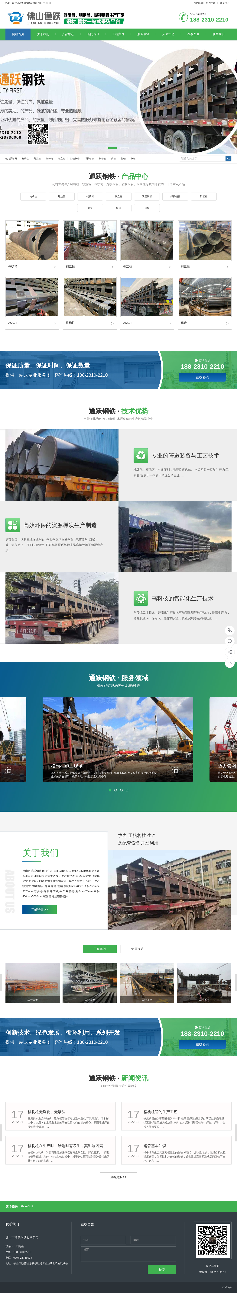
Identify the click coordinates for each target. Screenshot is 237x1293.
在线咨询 (202, 377)
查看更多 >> (118, 1177)
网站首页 (18, 34)
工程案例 (121, 34)
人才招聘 (171, 34)
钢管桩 (102, 158)
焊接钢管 (89, 158)
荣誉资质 (137, 949)
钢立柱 (61, 158)
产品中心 (71, 34)
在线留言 (196, 34)
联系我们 (224, 3)
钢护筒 (49, 158)
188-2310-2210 (230, 631)
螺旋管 (37, 158)
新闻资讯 (96, 34)
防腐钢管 (75, 158)
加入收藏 (210, 3)
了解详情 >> (39, 909)
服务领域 (146, 34)
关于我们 (46, 34)
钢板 (133, 158)
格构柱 (25, 158)
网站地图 (198, 3)
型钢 (123, 158)
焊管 (113, 158)
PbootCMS (27, 1206)
